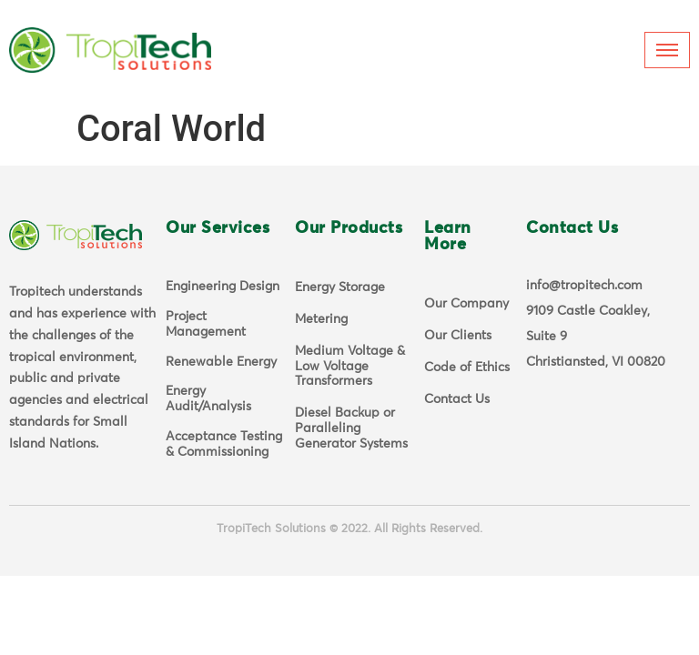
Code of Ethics (467, 367)
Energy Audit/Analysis (208, 399)
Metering (321, 319)
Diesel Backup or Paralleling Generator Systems (351, 428)
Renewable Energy (221, 362)
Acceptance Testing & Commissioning (224, 444)
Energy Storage (340, 287)
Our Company (466, 303)
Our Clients (457, 335)
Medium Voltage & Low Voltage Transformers (350, 366)
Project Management (206, 324)
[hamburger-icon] (667, 50)
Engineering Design (222, 286)
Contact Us (457, 399)
